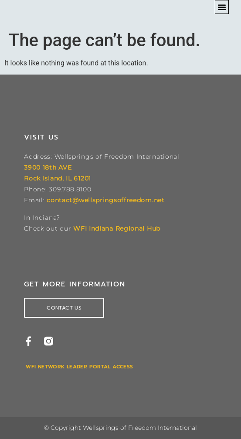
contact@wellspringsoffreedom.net (105, 200)
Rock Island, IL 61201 (57, 178)
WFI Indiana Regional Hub (116, 228)
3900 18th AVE (47, 167)
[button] (222, 7)
